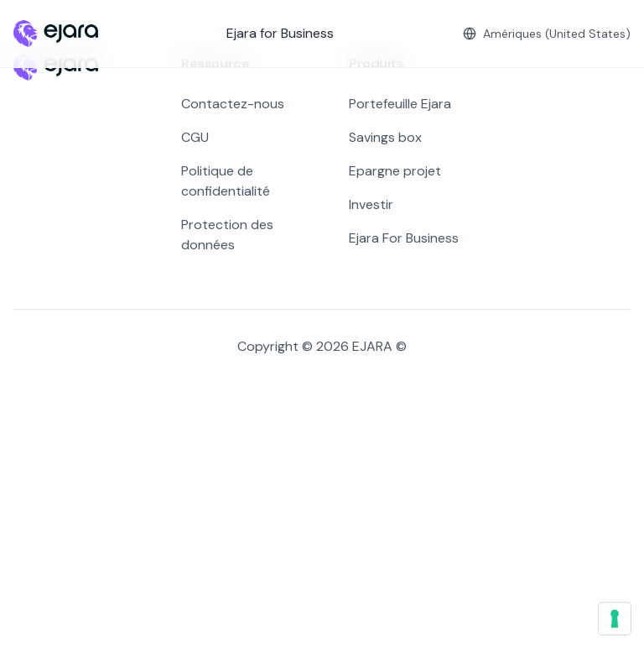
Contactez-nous (232, 103)
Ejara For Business (404, 238)
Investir (371, 204)
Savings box (385, 137)
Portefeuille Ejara (400, 103)
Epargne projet (395, 171)
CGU (195, 137)
